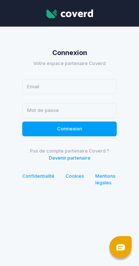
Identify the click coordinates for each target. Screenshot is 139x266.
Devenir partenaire (69, 158)
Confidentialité (38, 176)
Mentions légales (105, 179)
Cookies (75, 176)
